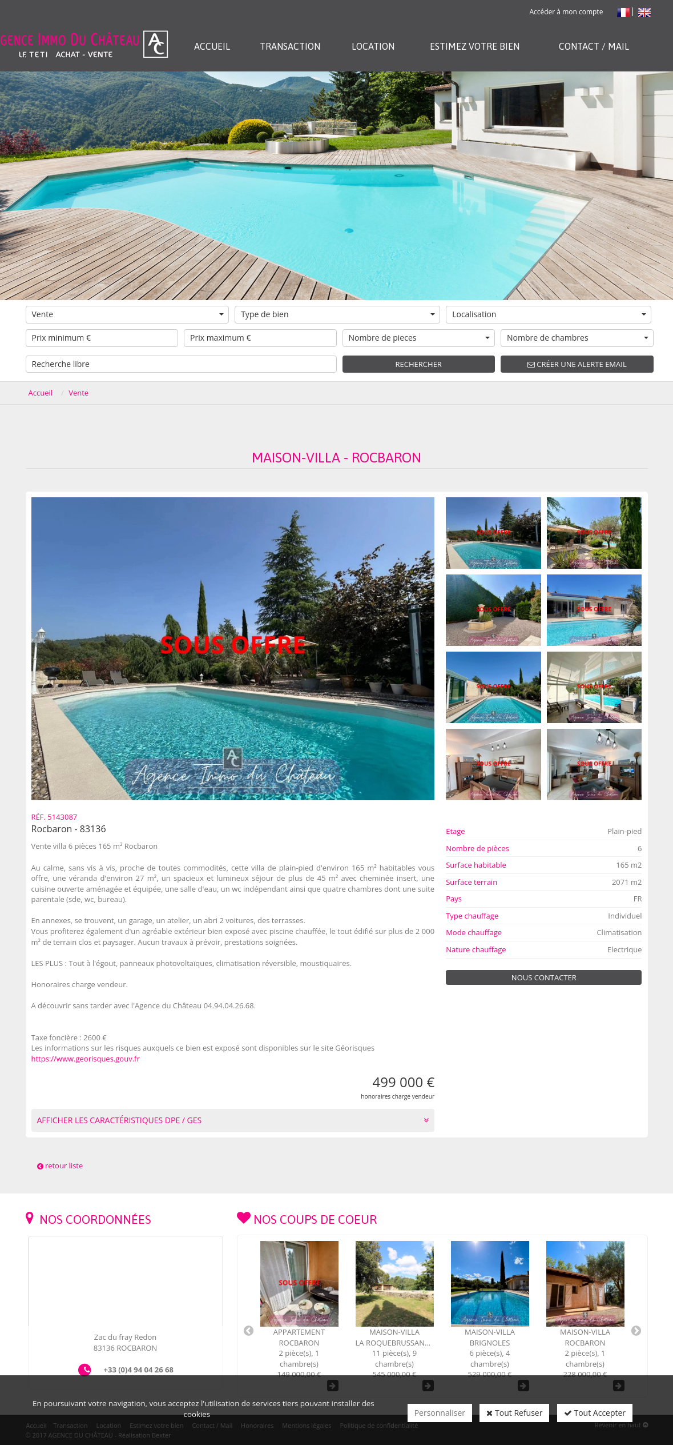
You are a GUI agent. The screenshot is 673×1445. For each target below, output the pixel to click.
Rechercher (419, 364)
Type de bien (338, 314)
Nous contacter (544, 977)
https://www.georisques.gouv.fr (85, 1058)
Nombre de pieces (419, 337)
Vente (128, 314)
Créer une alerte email (577, 364)
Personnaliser (439, 1412)
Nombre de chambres (577, 337)
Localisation (549, 314)
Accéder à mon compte (566, 12)
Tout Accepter (595, 1412)
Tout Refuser (514, 1412)
